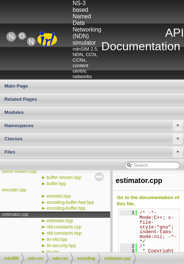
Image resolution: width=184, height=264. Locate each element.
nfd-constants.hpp (64, 233)
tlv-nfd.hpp (57, 239)
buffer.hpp (56, 183)
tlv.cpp (53, 251)
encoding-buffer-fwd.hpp (70, 202)
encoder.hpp (59, 196)
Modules (14, 112)
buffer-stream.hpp (64, 177)
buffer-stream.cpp (19, 171)
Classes (93, 139)
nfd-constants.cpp (64, 227)
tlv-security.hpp (61, 245)
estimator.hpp (60, 220)
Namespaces (93, 126)
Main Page (16, 86)
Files (93, 152)
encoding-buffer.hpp (66, 208)
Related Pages (20, 99)
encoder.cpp (14, 189)
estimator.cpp (15, 214)
